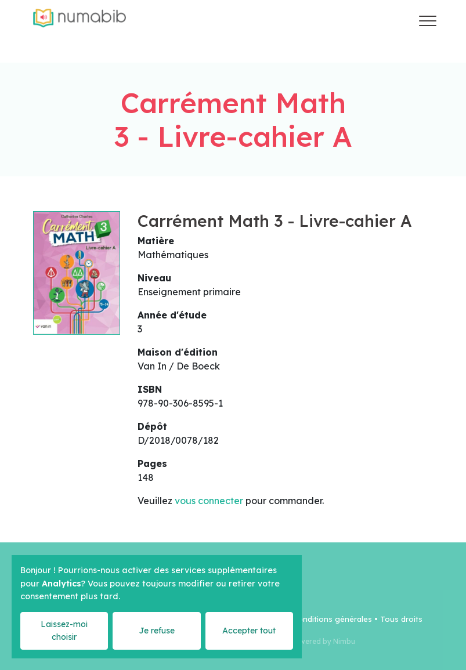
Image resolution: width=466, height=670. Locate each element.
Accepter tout (249, 630)
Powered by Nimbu (322, 641)
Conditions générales (332, 619)
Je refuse (157, 630)
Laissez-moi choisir (64, 630)
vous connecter (209, 500)
